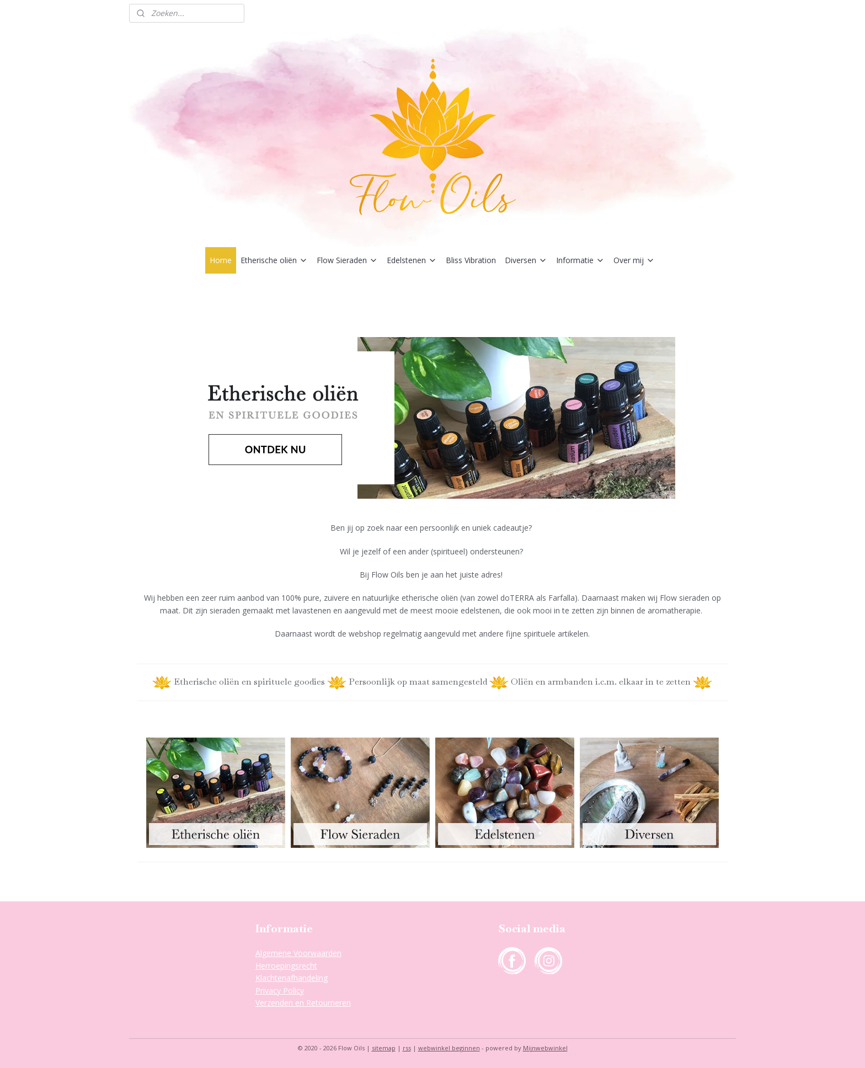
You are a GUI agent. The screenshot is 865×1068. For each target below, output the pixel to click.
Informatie (580, 260)
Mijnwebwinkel (545, 1048)
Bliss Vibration (471, 260)
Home (221, 260)
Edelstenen (412, 260)
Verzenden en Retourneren (303, 1002)
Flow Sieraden (347, 260)
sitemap (384, 1048)
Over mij (634, 260)
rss (407, 1048)
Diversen (526, 260)
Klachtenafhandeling (291, 978)
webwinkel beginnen (449, 1048)
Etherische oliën (274, 260)
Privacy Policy (279, 990)
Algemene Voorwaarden (298, 953)
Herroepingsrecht (286, 965)
